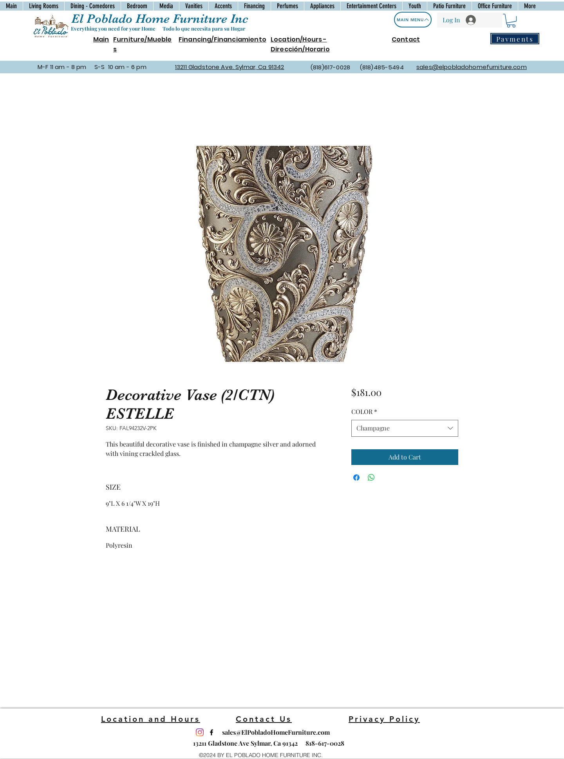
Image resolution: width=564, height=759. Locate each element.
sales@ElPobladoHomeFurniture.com (276, 732)
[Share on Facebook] (356, 477)
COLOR (364, 411)
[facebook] (211, 732)
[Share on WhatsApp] (371, 477)
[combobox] (404, 428)
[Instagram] (200, 732)
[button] (511, 20)
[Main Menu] (413, 19)
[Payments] (515, 39)
